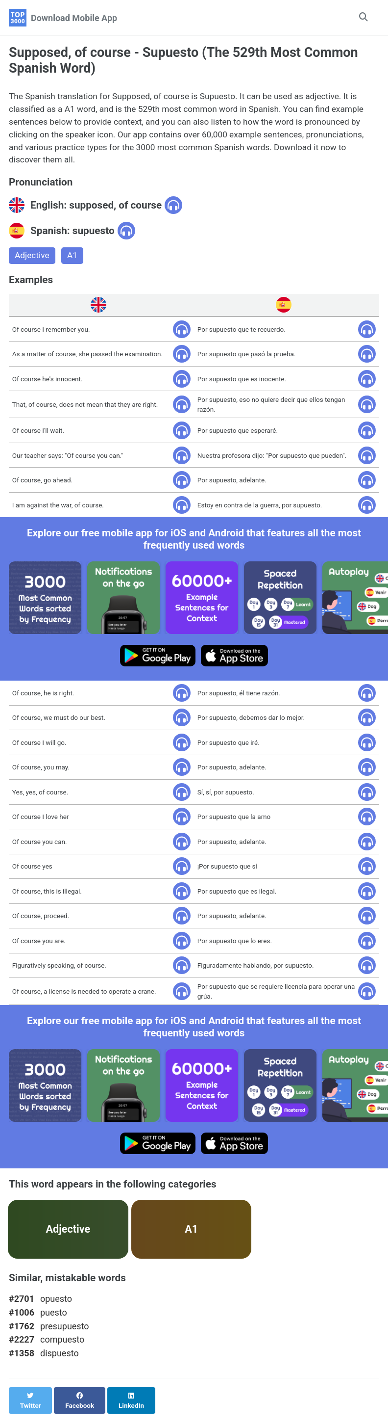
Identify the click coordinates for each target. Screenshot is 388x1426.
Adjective (33, 261)
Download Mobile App (74, 18)
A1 (74, 261)
